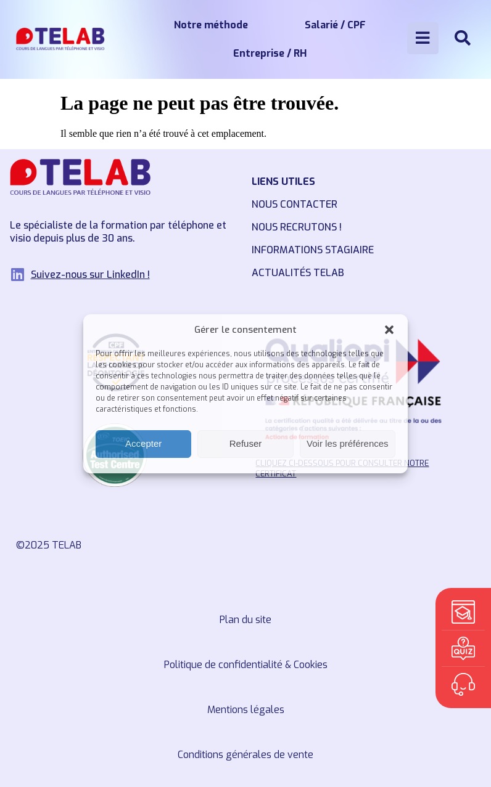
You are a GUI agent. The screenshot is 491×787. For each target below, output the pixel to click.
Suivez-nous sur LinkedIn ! (90, 274)
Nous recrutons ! (297, 227)
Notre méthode (211, 24)
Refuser (245, 443)
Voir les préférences (348, 443)
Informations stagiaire (313, 249)
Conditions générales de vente (245, 754)
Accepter (143, 443)
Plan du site (245, 619)
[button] (389, 330)
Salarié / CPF (335, 24)
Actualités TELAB (298, 272)
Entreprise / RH (270, 53)
